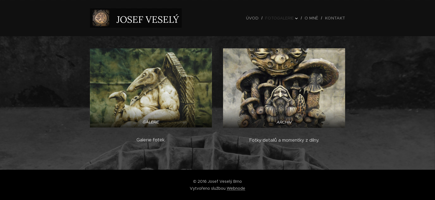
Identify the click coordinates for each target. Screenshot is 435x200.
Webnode (236, 188)
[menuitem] (258, 18)
